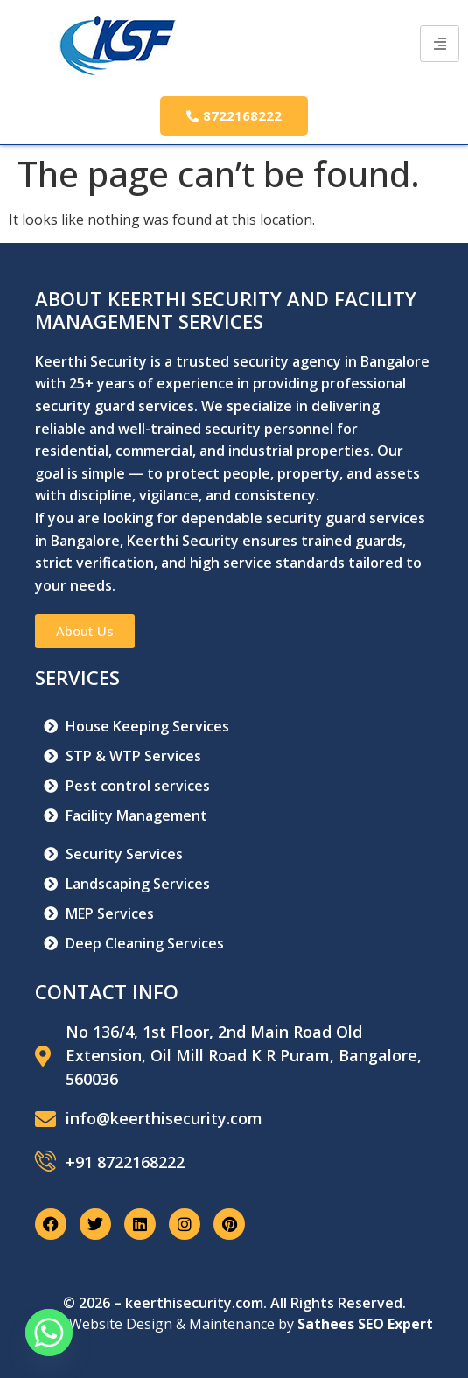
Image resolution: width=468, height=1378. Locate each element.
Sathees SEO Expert (365, 1323)
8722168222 (234, 115)
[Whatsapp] (49, 1332)
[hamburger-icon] (439, 43)
